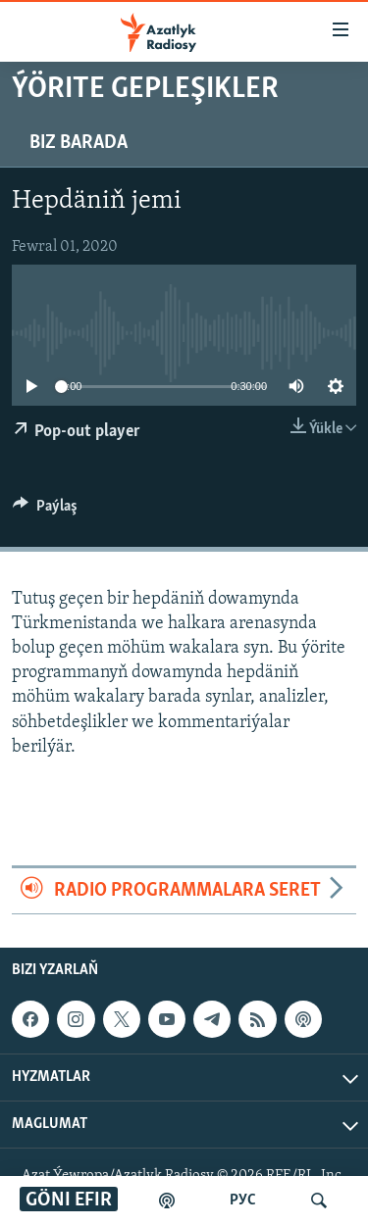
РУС (243, 1200)
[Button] (45, 510)
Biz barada (78, 143)
